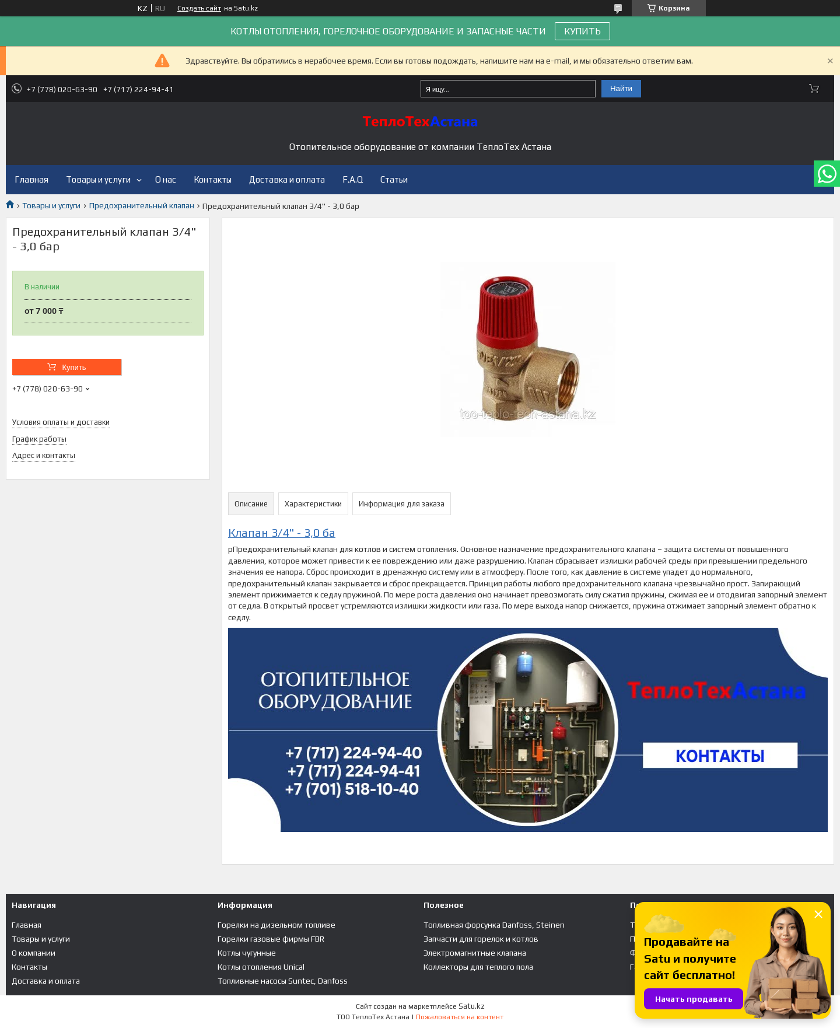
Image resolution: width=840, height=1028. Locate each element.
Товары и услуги (98, 179)
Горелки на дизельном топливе (276, 924)
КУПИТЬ (582, 31)
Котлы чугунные (247, 952)
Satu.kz (472, 1006)
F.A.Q (352, 179)
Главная (31, 179)
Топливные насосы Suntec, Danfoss (283, 980)
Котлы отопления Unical (261, 966)
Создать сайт (199, 8)
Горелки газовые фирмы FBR (271, 938)
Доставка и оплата (287, 179)
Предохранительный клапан (141, 205)
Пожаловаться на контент (459, 1017)
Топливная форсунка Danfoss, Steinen (494, 924)
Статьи (394, 179)
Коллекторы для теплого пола (478, 966)
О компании (33, 952)
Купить (74, 367)
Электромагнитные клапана (475, 952)
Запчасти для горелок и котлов (481, 938)
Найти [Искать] (621, 88)
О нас (165, 179)
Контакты (213, 179)
